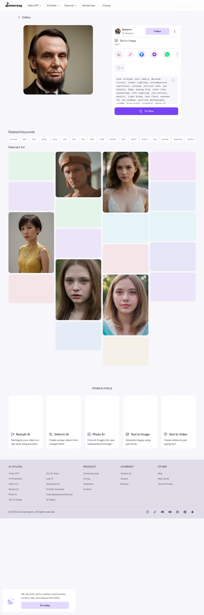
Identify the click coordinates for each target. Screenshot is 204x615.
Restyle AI (13, 585)
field (123, 139)
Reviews (124, 580)
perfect (191, 139)
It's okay (44, 605)
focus (55, 139)
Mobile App (88, 5)
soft (74, 139)
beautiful (178, 139)
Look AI (49, 575)
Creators (87, 585)
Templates (88, 580)
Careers (124, 575)
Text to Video (52, 570)
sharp (44, 139)
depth (133, 139)
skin (65, 139)
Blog (160, 570)
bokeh (145, 139)
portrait (13, 139)
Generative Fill (53, 580)
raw (155, 139)
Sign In (166, 5)
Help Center (163, 575)
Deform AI (13, 580)
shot (34, 139)
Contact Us (126, 570)
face (92, 139)
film (83, 139)
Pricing (106, 5)
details (113, 139)
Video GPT (14, 570)
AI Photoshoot (15, 575)
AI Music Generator (55, 585)
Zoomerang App (91, 570)
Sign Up (182, 5)
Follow (157, 31)
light (25, 139)
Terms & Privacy (165, 580)
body (102, 139)
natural (165, 139)
